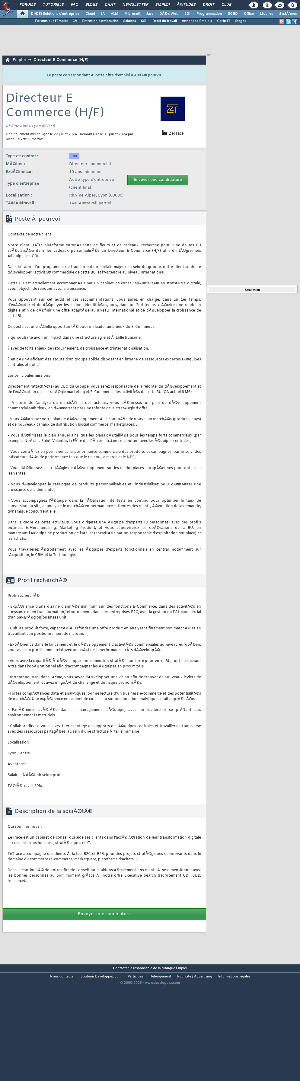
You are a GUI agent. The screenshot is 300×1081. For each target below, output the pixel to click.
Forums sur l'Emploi (51, 21)
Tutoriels (53, 4)
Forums (27, 4)
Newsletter (135, 4)
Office (249, 14)
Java (149, 14)
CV (74, 21)
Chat (110, 4)
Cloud (90, 14)
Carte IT (223, 21)
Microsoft (132, 14)
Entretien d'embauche (100, 21)
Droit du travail (164, 21)
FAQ (74, 4)
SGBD (233, 14)
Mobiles (266, 14)
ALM (114, 14)
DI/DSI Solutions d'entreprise (55, 14)
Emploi (162, 4)
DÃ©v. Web (168, 14)
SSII (144, 21)
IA (103, 14)
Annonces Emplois (197, 21)
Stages (240, 21)
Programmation (209, 14)
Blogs (91, 4)
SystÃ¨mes (288, 14)
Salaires (129, 21)
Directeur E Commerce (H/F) (61, 59)
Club (226, 4)
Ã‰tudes (186, 4)
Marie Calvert (16, 139)
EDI (187, 14)
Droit (208, 4)
